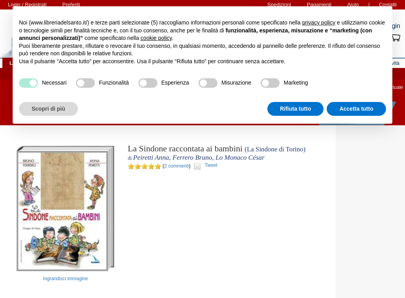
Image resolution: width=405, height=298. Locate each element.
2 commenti (176, 166)
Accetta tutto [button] (356, 109)
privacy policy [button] (318, 22)
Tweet (210, 165)
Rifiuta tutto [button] (295, 109)
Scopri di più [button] (48, 109)
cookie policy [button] (156, 38)
